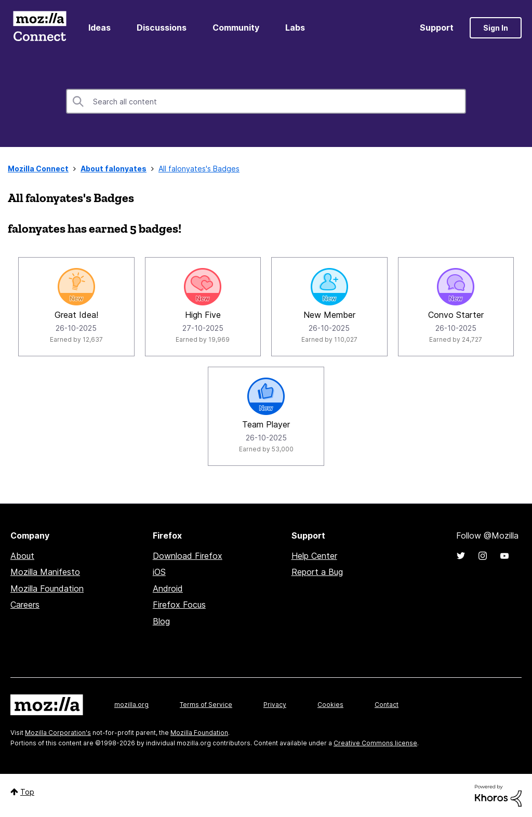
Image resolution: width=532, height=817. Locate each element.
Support (437, 27)
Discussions (162, 27)
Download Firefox (187, 556)
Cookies (330, 704)
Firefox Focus (179, 604)
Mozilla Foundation (47, 588)
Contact (386, 704)
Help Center (314, 556)
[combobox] (266, 101)
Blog (161, 621)
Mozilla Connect (39, 28)
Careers (24, 604)
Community (235, 27)
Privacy (274, 704)
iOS (159, 572)
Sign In (495, 27)
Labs (295, 27)
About (22, 556)
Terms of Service (206, 704)
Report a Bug (317, 572)
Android (168, 588)
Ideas (99, 27)
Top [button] (27, 791)
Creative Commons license (375, 743)
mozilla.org (131, 704)
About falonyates (114, 168)
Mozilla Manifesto (45, 572)
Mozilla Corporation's (58, 732)
